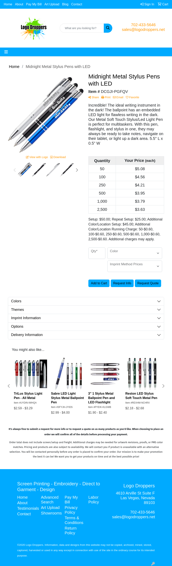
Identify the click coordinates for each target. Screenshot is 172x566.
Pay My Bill (34, 4)
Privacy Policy (71, 509)
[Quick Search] (82, 28)
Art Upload (52, 4)
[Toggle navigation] (6, 52)
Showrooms (50, 513)
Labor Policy (93, 499)
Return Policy (71, 530)
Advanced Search (50, 499)
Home (8, 4)
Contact (76, 4)
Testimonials (26, 508)
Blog (65, 4)
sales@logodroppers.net (143, 29)
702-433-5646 (143, 25)
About (19, 4)
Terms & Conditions (74, 520)
